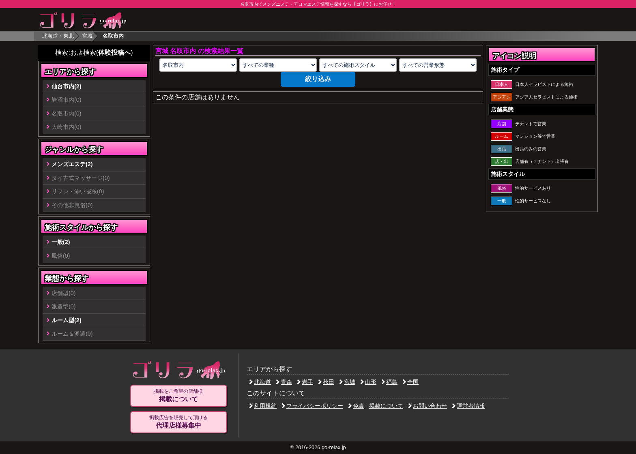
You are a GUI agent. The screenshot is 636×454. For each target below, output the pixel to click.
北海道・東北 (58, 36)
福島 (389, 382)
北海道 (260, 382)
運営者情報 (468, 406)
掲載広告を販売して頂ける (178, 422)
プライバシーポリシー (312, 406)
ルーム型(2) (67, 320)
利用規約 (263, 406)
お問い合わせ (427, 406)
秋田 (326, 382)
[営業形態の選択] (438, 65)
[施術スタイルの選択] (358, 65)
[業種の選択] (278, 65)
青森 (284, 382)
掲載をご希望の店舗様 (178, 395)
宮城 (87, 36)
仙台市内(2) (67, 86)
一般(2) (61, 242)
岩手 (305, 382)
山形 (368, 382)
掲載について (386, 406)
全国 (410, 382)
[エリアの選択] (198, 65)
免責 (356, 406)
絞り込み (318, 78)
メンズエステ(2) (72, 164)
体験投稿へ (114, 52)
